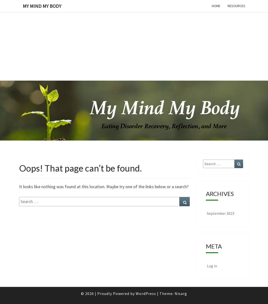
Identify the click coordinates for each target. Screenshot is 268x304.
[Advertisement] (134, 34)
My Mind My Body (42, 6)
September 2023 (220, 213)
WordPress (146, 293)
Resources (236, 6)
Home (216, 6)
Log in (212, 265)
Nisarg (181, 293)
